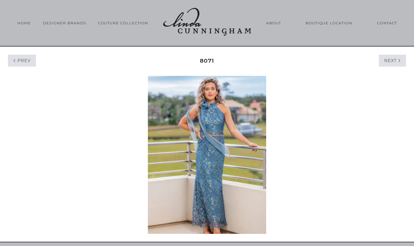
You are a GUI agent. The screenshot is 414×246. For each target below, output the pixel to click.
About (273, 23)
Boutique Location (328, 23)
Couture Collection (123, 23)
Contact (387, 23)
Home (24, 23)
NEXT (392, 60)
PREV (22, 60)
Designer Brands (64, 23)
